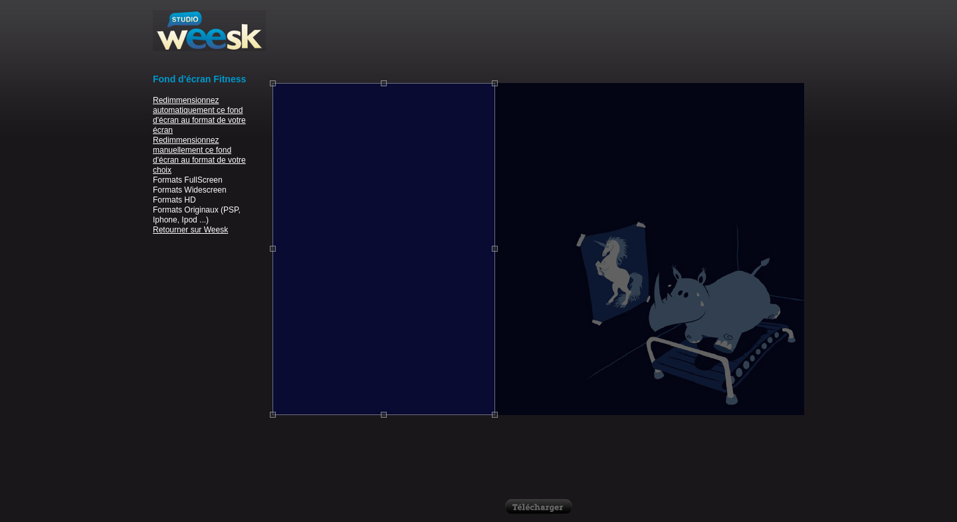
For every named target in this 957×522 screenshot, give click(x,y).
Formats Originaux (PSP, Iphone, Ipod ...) (197, 214)
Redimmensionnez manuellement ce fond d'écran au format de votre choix (199, 155)
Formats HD (174, 200)
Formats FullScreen (188, 180)
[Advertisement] (538, 40)
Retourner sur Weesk (190, 229)
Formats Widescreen (190, 190)
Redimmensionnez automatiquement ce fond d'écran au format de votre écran (199, 115)
